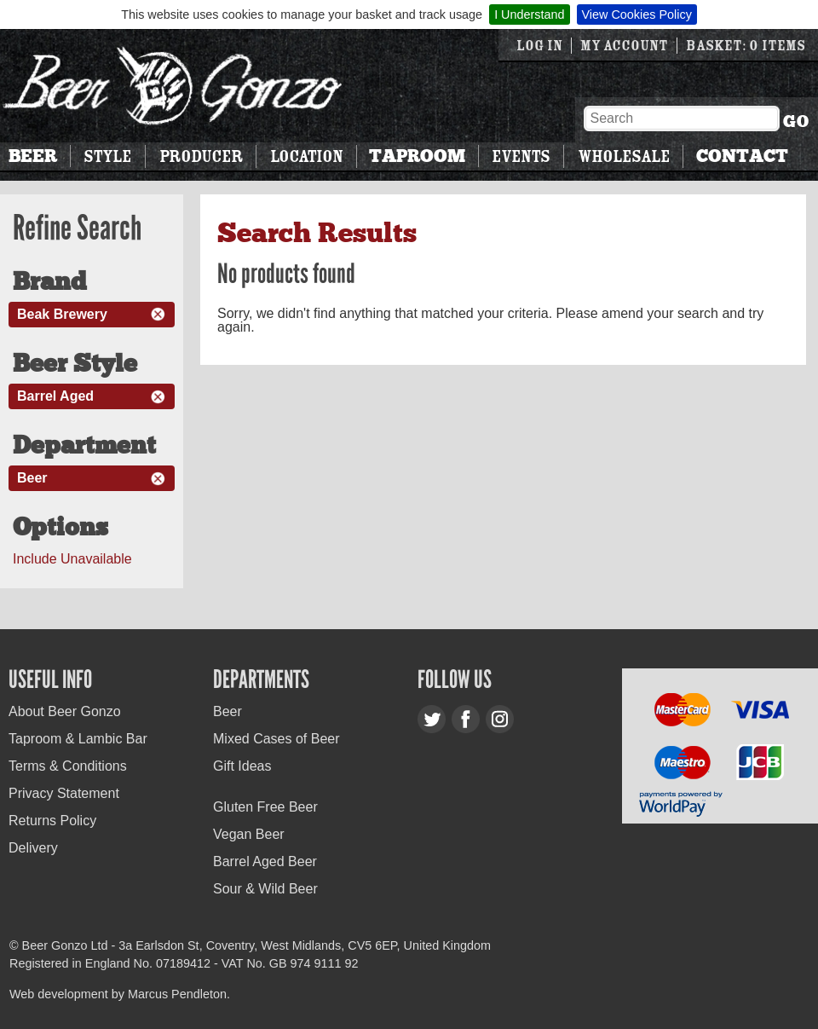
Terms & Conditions (68, 766)
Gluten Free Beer (265, 807)
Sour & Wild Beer (265, 889)
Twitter (432, 719)
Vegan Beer (249, 834)
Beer (33, 156)
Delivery (33, 848)
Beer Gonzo (173, 85)
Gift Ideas (242, 766)
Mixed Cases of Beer (276, 738)
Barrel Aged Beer (265, 861)
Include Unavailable (72, 559)
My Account (624, 45)
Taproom (417, 156)
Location (306, 156)
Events (521, 156)
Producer (201, 156)
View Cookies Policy (637, 14)
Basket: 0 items (745, 45)
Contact (742, 156)
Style (107, 156)
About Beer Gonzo (65, 711)
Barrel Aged (55, 396)
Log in (539, 45)
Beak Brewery (62, 314)
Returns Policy (52, 820)
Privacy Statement (64, 793)
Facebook (466, 719)
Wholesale (624, 156)
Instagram (500, 719)
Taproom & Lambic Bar (78, 738)
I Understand (529, 14)
